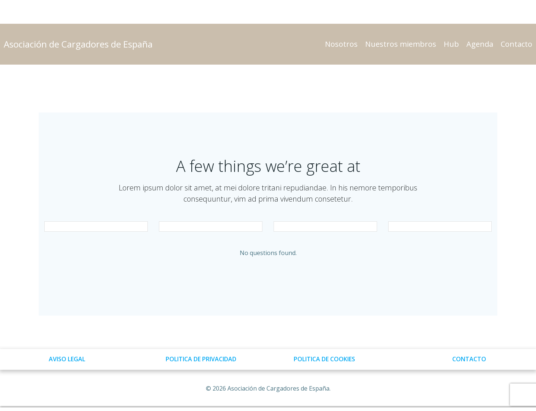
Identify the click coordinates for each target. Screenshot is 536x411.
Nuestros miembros (400, 44)
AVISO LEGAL (67, 359)
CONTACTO (469, 359)
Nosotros (341, 44)
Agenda (479, 44)
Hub (451, 44)
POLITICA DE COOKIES (324, 359)
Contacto (516, 44)
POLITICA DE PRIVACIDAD (201, 359)
